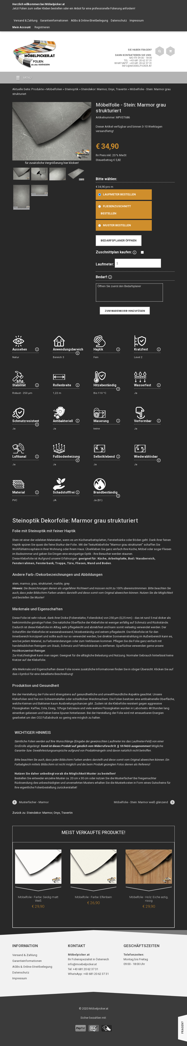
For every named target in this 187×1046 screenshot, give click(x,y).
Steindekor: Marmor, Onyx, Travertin (102, 89)
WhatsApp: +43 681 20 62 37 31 (133, 63)
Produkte (37, 89)
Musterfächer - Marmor (34, 801)
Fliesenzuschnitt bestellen (113, 209)
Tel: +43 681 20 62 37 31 (138, 60)
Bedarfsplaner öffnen (119, 240)
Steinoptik (70, 89)
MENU (22, 77)
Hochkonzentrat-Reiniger (28, 650)
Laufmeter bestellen (116, 194)
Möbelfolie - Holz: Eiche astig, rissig (149, 896)
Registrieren (42, 27)
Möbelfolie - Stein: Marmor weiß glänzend (141, 801)
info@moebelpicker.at (137, 65)
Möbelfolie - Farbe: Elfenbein (93, 896)
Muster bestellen (113, 225)
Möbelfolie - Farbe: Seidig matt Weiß (38, 896)
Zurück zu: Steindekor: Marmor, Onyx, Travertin (42, 812)
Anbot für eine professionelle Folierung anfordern (104, 8)
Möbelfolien (53, 89)
